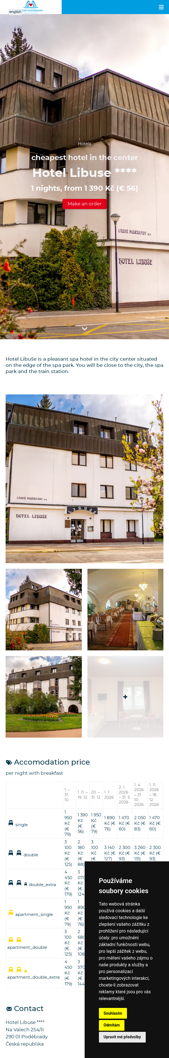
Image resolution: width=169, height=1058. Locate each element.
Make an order (85, 203)
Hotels (84, 144)
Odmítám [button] (112, 1025)
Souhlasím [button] (113, 1013)
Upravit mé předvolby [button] (122, 1037)
